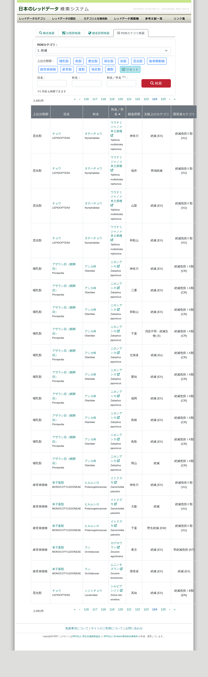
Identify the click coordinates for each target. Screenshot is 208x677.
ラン (87, 547)
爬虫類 (93, 61)
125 (163, 99)
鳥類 (78, 61)
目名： (41, 77)
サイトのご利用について (107, 628)
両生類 (108, 61)
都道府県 (134, 114)
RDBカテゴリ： (47, 44)
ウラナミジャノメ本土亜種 (116, 127)
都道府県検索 (98, 33)
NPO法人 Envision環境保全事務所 (121, 636)
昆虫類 (138, 61)
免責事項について (76, 628)
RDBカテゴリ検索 (131, 33)
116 (86, 99)
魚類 (123, 61)
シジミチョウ (93, 590)
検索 (156, 83)
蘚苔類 (67, 69)
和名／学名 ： (117, 77)
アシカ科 (90, 266)
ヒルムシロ (92, 482)
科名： (76, 77)
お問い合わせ (134, 628)
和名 (114, 109)
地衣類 (96, 69)
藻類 (81, 69)
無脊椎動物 (157, 61)
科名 (96, 114)
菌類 (110, 69)
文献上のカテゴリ (156, 114)
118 (103, 99)
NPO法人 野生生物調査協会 (86, 636)
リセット (130, 69)
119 (111, 99)
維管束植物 (48, 69)
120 (120, 99)
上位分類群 (40, 114)
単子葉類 (58, 482)
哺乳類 (64, 61)
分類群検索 (71, 33)
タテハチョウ (93, 133)
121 (128, 99)
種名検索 (47, 33)
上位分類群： (46, 61)
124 (154, 99)
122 (137, 99)
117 (94, 99)
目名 (66, 114)
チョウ (56, 133)
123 (146, 99)
